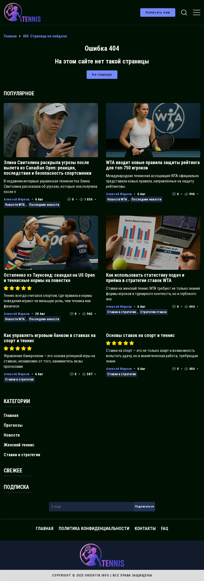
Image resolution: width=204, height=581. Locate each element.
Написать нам (158, 12)
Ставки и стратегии (121, 312)
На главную (102, 74)
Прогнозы (13, 425)
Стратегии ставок (153, 312)
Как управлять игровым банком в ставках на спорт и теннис (50, 337)
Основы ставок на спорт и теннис (140, 335)
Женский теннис (19, 444)
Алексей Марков (16, 199)
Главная (11, 415)
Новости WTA (15, 205)
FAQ (164, 528)
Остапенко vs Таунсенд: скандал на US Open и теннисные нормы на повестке (49, 277)
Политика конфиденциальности (94, 528)
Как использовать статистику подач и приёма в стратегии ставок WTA (145, 277)
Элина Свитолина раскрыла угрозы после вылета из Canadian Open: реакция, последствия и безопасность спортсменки (47, 168)
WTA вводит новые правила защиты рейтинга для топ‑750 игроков (153, 165)
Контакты (145, 528)
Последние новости (44, 205)
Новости (12, 435)
